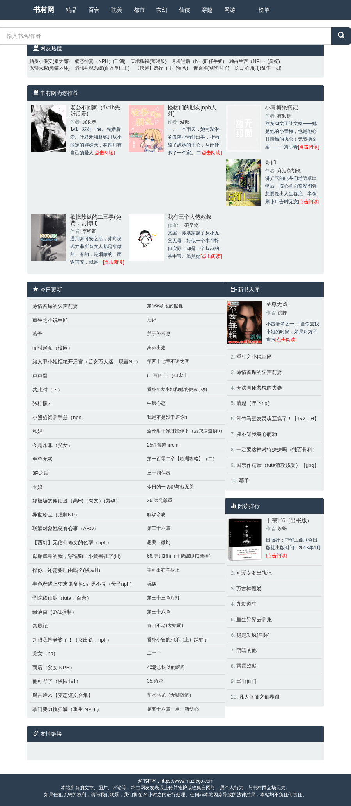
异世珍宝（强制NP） (56, 515)
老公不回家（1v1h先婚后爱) (95, 110)
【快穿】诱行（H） (155, 68)
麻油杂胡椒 (289, 170)
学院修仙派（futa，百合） (62, 598)
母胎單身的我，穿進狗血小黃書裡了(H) (76, 556)
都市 (139, 10)
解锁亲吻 (156, 514)
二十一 (154, 653)
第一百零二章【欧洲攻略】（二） (182, 458)
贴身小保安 (41, 61)
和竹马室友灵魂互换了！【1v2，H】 (277, 419)
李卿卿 (89, 231)
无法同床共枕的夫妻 (259, 388)
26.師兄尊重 (159, 500)
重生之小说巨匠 (50, 320)
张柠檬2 (41, 403)
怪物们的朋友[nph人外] (192, 110)
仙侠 (184, 10)
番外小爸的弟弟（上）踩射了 (177, 639)
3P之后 (40, 473)
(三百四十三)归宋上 (167, 375)
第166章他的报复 (165, 306)
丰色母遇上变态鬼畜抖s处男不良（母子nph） (83, 584)
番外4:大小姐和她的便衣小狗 (177, 389)
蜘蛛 (282, 528)
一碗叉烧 (189, 225)
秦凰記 (40, 626)
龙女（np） (45, 653)
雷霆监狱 (246, 666)
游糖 (184, 122)
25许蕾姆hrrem (163, 445)
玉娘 (37, 487)
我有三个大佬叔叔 (189, 217)
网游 (229, 10)
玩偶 (151, 583)
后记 (151, 320)
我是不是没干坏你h (167, 417)
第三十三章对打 (163, 597)
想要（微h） (160, 542)
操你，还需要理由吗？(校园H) (66, 570)
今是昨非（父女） (52, 445)
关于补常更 (158, 333)
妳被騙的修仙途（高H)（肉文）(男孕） (76, 501)
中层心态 (156, 403)
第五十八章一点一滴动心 (173, 709)
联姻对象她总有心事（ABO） (65, 528)
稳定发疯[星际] (252, 635)
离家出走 (156, 347)
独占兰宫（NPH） (248, 61)
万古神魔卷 (249, 589)
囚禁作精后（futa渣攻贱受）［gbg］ (277, 465)
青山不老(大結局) (165, 625)
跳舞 (282, 312)
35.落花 (155, 681)
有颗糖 (284, 116)
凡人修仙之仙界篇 (259, 697)
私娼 (37, 431)
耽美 (116, 10)
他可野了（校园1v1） (56, 681)
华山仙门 (246, 681)
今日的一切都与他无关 (170, 487)
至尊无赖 (42, 459)
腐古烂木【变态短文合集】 (62, 695)
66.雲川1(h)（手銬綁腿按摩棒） (180, 556)
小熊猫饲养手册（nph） (59, 417)
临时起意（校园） (52, 348)
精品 (71, 10)
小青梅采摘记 (281, 107)
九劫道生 (246, 604)
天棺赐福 (140, 61)
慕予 (37, 334)
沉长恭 (89, 122)
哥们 (270, 162)
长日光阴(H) (247, 68)
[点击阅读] (104, 152)
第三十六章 (158, 528)
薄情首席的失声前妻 (55, 306)
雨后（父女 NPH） (53, 667)
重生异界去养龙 (254, 619)
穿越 (207, 10)
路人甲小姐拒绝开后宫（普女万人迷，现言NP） (86, 362)
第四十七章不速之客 (168, 361)
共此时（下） (47, 390)
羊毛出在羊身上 (163, 570)
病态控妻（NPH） (94, 61)
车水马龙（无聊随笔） (170, 695)
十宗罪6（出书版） (289, 520)
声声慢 (40, 376)
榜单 (264, 10)
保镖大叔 (38, 68)
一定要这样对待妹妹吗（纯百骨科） (276, 449)
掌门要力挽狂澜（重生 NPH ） (67, 709)
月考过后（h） (187, 61)
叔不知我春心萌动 (256, 434)
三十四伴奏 (158, 472)
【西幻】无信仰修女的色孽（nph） (72, 542)
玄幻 (161, 10)
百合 (94, 10)
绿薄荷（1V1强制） (54, 612)
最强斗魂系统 (89, 68)
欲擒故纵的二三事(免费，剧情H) (95, 220)
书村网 (43, 10)
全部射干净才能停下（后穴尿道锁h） (186, 431)
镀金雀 (200, 68)
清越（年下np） (254, 403)
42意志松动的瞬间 (166, 667)
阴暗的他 (246, 650)
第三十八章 (158, 612)
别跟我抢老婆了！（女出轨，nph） (72, 640)
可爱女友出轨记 (254, 573)
